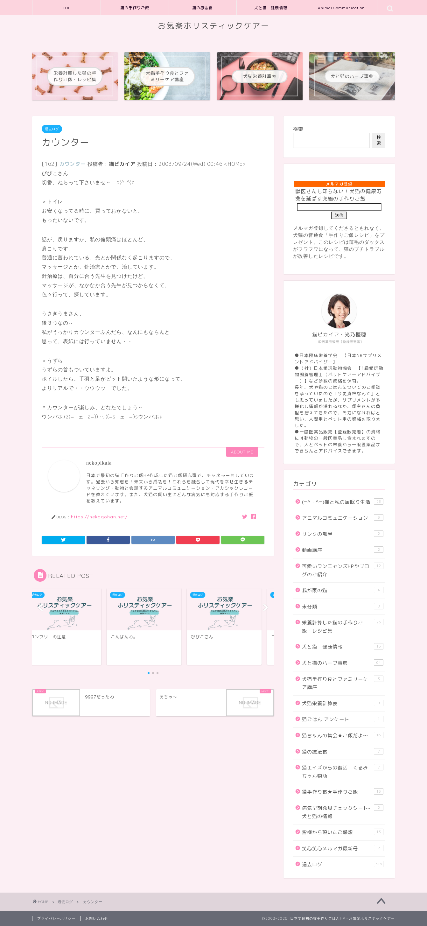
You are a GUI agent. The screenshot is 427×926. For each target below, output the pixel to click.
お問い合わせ (96, 918)
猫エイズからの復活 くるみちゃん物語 (342, 771)
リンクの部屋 (342, 533)
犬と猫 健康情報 (270, 7)
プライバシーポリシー (56, 918)
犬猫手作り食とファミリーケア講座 (342, 683)
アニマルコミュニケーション (342, 517)
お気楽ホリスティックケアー (214, 26)
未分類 (342, 606)
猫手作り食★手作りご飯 (342, 791)
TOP (67, 7)
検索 (298, 129)
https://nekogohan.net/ (99, 516)
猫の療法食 (202, 7)
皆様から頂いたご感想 (342, 832)
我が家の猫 (342, 590)
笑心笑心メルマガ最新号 (342, 848)
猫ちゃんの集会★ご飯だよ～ (342, 735)
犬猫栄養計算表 (342, 703)
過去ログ (52, 128)
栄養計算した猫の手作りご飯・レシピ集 (342, 626)
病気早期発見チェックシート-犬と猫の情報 (342, 812)
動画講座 (342, 549)
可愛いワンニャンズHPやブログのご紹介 (342, 570)
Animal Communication (341, 7)
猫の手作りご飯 (134, 7)
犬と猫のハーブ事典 (342, 662)
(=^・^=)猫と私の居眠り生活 (342, 501)
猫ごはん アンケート (342, 719)
